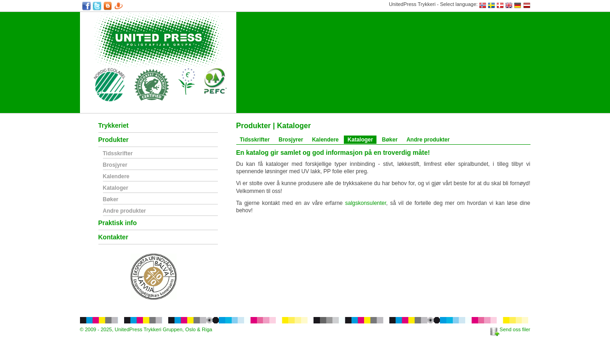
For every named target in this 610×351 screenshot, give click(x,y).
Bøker (111, 200)
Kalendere (116, 177)
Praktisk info (117, 223)
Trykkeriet (113, 125)
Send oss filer (510, 329)
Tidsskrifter (118, 154)
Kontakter (113, 237)
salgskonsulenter (365, 203)
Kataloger (115, 188)
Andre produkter (124, 211)
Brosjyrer (115, 165)
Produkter (113, 139)
